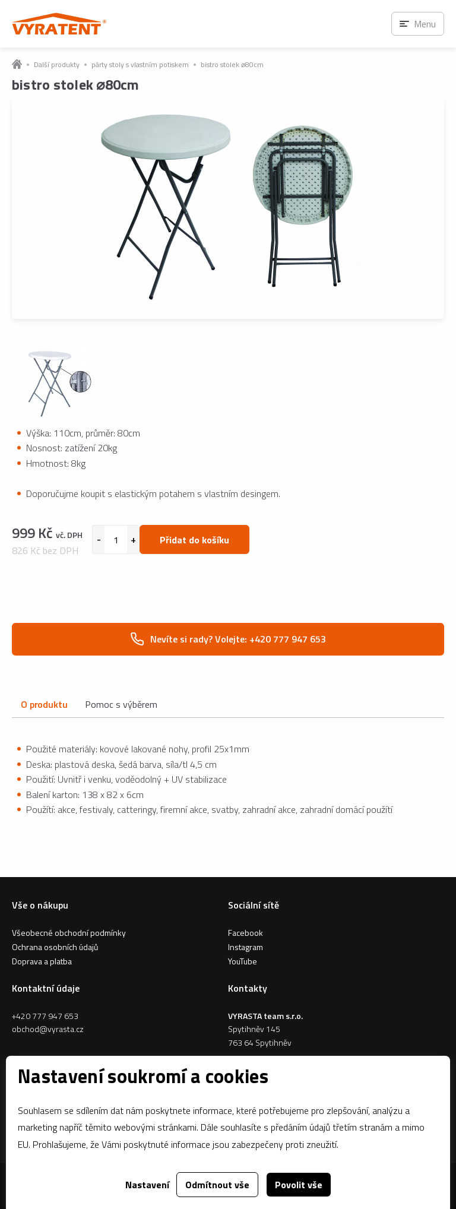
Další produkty (57, 64)
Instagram (245, 947)
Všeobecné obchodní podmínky (69, 932)
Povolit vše (298, 1185)
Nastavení (147, 1185)
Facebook (245, 932)
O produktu (44, 704)
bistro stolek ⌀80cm (232, 64)
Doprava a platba (42, 961)
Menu (425, 24)
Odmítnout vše (217, 1185)
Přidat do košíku (194, 540)
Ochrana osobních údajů (55, 947)
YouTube (242, 961)
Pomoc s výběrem (121, 704)
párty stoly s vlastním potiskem (140, 64)
